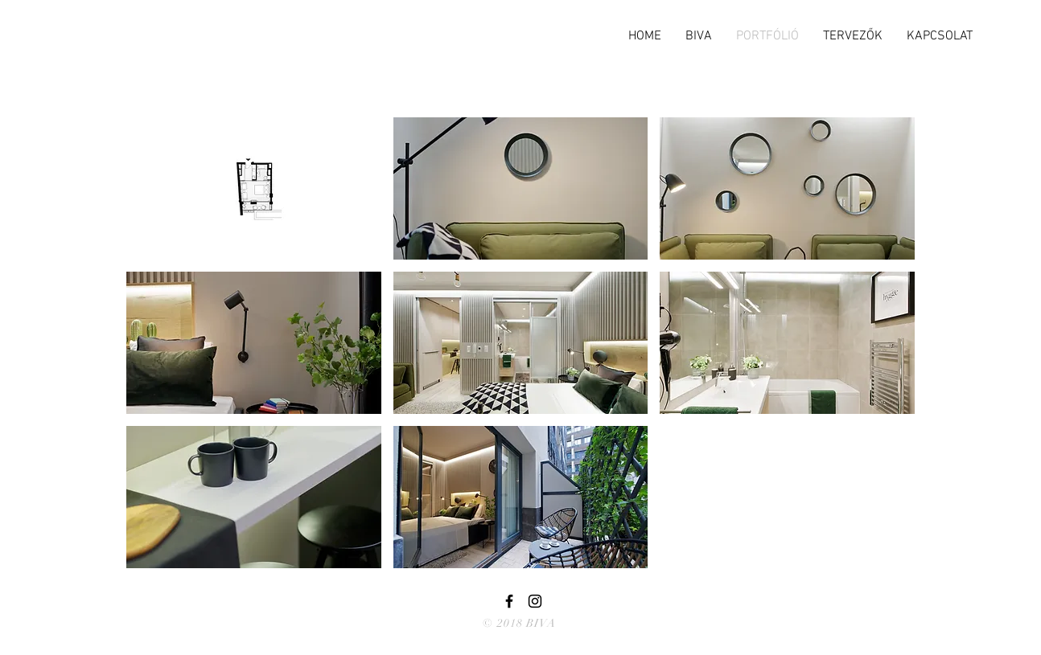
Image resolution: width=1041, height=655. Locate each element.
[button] (253, 188)
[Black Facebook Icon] (509, 601)
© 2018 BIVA (519, 623)
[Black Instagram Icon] (535, 601)
